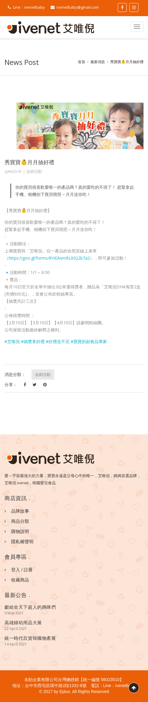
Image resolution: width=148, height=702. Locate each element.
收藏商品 (20, 580)
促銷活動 (34, 171)
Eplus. (65, 691)
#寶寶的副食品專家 (89, 341)
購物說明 (20, 531)
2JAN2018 (12, 171)
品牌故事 (20, 511)
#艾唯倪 (12, 341)
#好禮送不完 (58, 341)
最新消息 (97, 61)
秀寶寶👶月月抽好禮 (127, 61)
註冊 (28, 569)
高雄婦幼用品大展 (23, 622)
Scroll (134, 688)
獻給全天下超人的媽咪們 (30, 607)
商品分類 (20, 521)
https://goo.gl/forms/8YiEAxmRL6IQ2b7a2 (49, 258)
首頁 (81, 61)
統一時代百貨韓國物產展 (30, 638)
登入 (15, 569)
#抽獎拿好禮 (33, 341)
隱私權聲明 (22, 541)
